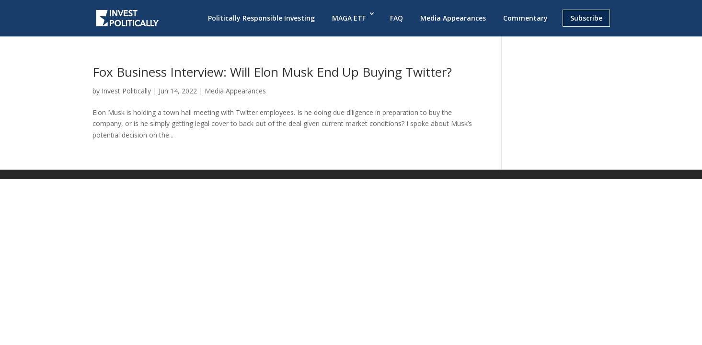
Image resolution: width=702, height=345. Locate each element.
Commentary (525, 18)
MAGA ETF (349, 18)
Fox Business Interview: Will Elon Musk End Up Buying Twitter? (272, 71)
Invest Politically (126, 90)
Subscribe (586, 18)
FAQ (396, 18)
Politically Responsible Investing (261, 18)
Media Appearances (453, 18)
